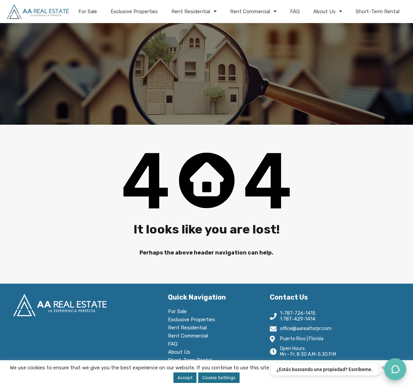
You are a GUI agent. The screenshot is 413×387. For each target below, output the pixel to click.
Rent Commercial (253, 11)
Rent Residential (194, 11)
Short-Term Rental (377, 11)
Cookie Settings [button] (219, 377)
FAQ (295, 11)
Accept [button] (184, 377)
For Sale (87, 11)
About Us (327, 11)
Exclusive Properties (134, 11)
